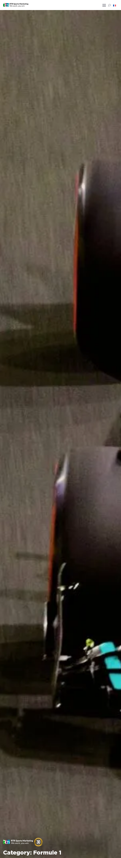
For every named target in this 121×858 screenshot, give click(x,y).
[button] (114, 5)
